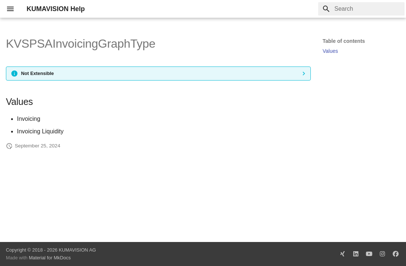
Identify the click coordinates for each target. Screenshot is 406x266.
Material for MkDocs (50, 257)
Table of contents (344, 41)
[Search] (361, 9)
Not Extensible (37, 73)
